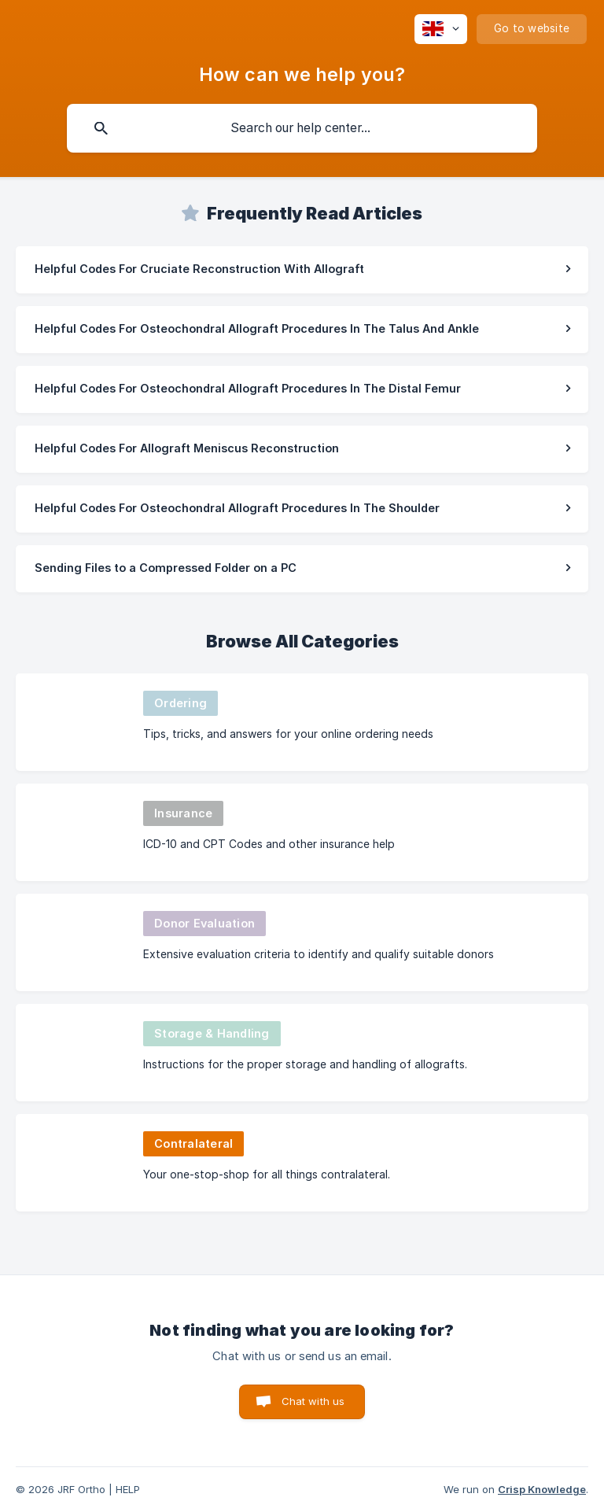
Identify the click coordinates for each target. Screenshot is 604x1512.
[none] (440, 29)
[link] (302, 269)
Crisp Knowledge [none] (542, 1489)
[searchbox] (302, 128)
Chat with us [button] (313, 1401)
